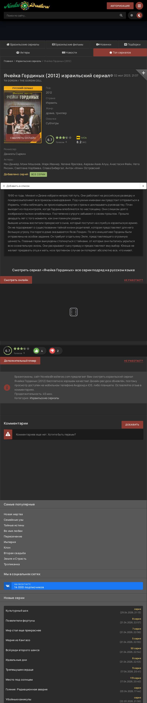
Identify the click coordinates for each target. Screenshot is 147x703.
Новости (69, 52)
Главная (8, 61)
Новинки (103, 44)
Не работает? (133, 280)
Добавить (132, 424)
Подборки (132, 44)
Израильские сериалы (28, 61)
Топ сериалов (120, 52)
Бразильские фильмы (67, 44)
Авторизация (120, 5)
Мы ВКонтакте (76, 586)
